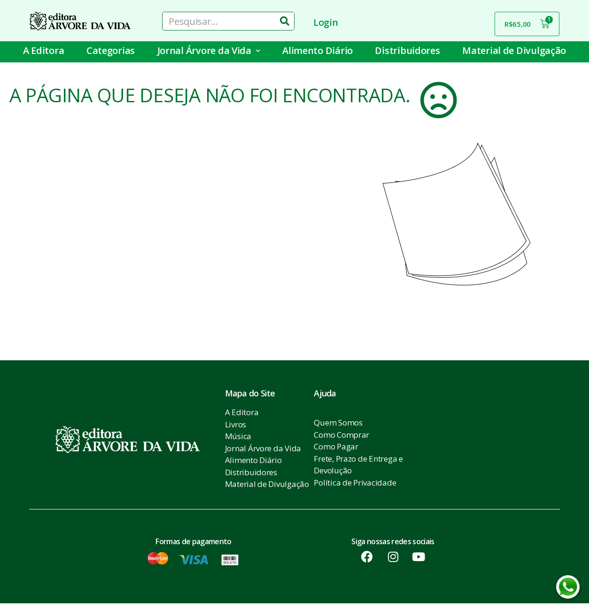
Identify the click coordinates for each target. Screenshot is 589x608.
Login (325, 22)
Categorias (110, 50)
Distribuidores (407, 50)
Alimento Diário (317, 50)
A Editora (43, 50)
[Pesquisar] (284, 21)
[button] (69, 308)
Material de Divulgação (514, 50)
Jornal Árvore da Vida (208, 51)
